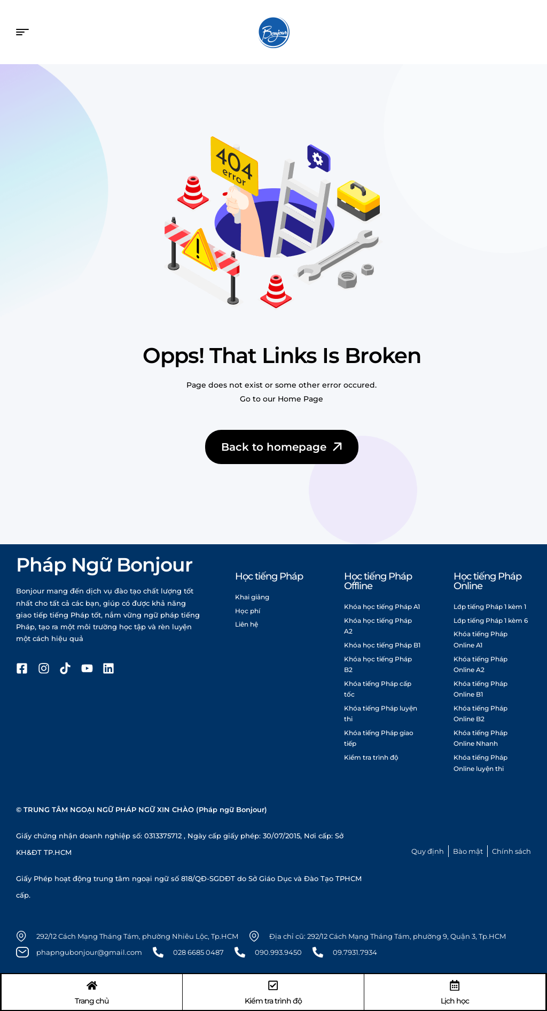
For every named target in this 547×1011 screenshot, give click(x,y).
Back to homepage (283, 446)
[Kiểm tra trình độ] (273, 984)
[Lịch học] (454, 984)
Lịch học (454, 1000)
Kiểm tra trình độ (273, 1000)
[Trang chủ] (92, 984)
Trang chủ (92, 1000)
